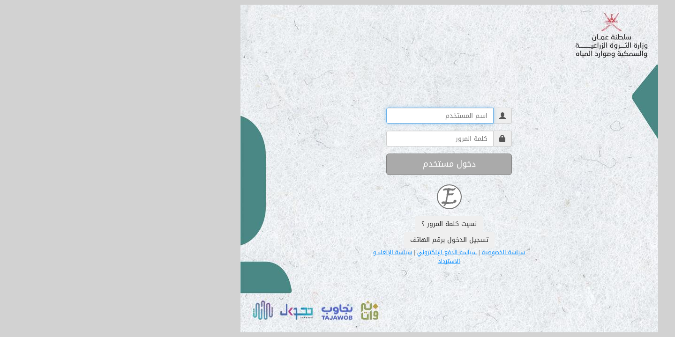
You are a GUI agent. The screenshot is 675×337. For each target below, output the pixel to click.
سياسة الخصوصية (391, 253)
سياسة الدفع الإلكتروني (335, 253)
